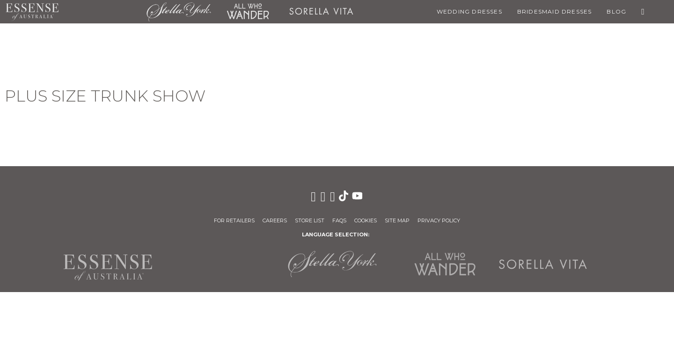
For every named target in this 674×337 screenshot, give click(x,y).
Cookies (365, 220)
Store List (309, 220)
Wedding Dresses (469, 11)
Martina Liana (102, 11)
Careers (275, 220)
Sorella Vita (321, 11)
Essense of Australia (32, 11)
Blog (616, 11)
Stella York (179, 11)
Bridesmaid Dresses (554, 11)
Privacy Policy (439, 220)
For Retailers (234, 220)
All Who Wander (247, 11)
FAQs (339, 220)
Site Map (397, 220)
